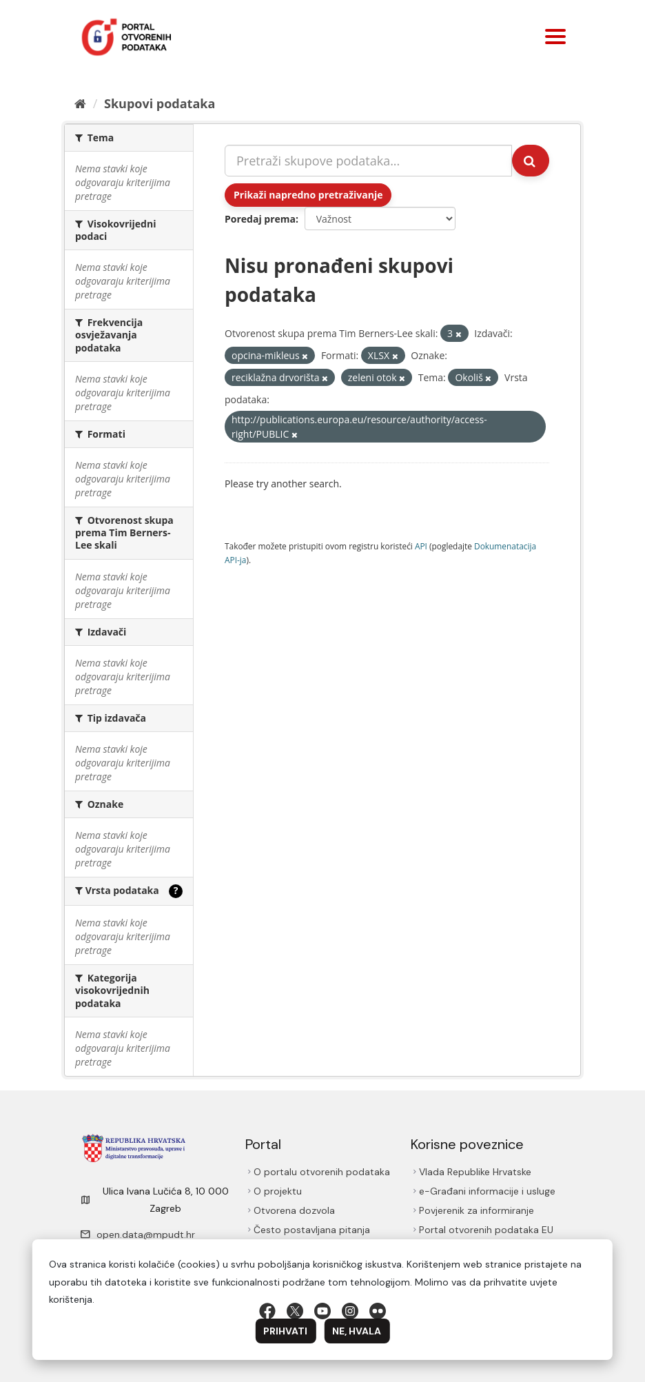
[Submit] (530, 160)
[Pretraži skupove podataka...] (368, 160)
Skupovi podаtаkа (159, 103)
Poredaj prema (260, 218)
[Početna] (80, 103)
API (421, 545)
